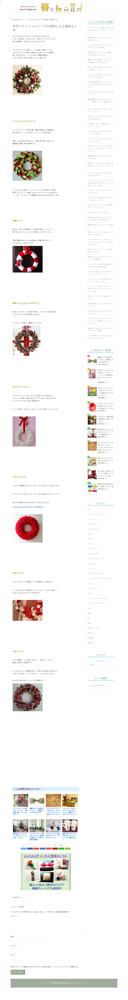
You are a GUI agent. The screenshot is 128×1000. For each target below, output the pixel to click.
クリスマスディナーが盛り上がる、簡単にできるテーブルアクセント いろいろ (100, 39)
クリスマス (23, 905)
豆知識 (90, 652)
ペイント (91, 593)
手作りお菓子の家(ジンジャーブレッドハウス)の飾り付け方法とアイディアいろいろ (101, 93)
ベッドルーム (92, 598)
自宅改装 (91, 647)
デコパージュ (92, 573)
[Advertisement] (46, 743)
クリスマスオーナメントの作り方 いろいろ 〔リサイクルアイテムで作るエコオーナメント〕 (100, 251)
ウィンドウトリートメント (97, 523)
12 (55, 853)
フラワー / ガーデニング (96, 583)
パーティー (91, 578)
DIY (89, 518)
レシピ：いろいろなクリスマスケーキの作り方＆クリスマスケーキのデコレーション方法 (100, 298)
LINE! (61, 853)
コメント (14, 924)
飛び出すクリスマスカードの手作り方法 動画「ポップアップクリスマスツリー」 (100, 175)
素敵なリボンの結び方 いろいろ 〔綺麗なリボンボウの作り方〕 (105, 369)
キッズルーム (92, 533)
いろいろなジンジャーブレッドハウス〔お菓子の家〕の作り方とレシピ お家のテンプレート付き (100, 192)
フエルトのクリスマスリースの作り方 (26, 515)
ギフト (90, 543)
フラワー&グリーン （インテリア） (100, 588)
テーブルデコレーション (96, 568)
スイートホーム (93, 558)
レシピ (90, 617)
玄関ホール (91, 642)
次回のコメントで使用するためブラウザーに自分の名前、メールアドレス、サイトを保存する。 (45, 974)
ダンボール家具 (93, 563)
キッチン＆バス (93, 538)
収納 (89, 622)
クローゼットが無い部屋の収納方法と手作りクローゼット (105, 428)
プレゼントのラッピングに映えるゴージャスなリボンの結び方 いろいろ (105, 415)
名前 (13, 944)
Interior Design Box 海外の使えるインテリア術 (64, 10)
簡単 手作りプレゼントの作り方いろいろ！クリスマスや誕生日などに (106, 441)
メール (13, 953)
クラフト (91, 548)
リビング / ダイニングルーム (97, 612)
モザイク (91, 602)
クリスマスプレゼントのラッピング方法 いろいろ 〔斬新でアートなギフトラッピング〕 (100, 330)
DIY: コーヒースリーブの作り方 (98, 222)
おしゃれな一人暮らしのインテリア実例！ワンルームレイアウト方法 (105, 483)
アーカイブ (101, 670)
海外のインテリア (94, 637)
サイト (13, 962)
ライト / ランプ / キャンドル (97, 607)
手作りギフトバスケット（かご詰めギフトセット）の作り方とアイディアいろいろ (100, 157)
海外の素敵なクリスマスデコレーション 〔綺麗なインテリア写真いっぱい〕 (100, 111)
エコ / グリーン (93, 528)
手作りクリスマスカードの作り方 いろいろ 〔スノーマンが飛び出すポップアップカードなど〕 (105, 384)
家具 (89, 632)
